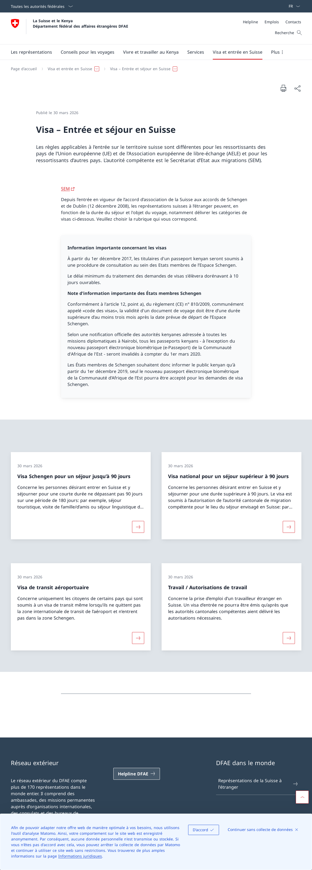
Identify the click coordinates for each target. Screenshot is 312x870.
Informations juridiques (80, 856)
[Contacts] (293, 22)
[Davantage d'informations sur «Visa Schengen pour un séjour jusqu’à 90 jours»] (138, 527)
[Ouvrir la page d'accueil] (69, 28)
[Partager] (297, 88)
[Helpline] (250, 22)
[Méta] (272, 22)
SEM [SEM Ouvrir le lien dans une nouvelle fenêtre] (65, 189)
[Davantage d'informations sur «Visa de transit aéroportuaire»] (138, 638)
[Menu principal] (152, 52)
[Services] (195, 52)
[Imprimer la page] (283, 88)
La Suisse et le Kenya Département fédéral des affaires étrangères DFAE (80, 23)
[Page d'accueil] (24, 69)
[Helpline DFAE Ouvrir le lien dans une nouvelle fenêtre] (136, 774)
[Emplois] (271, 22)
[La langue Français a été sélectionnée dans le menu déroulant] (292, 6)
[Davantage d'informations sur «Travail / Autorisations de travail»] (289, 638)
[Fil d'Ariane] (154, 69)
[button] (31, 52)
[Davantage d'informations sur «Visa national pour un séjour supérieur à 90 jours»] (289, 527)
